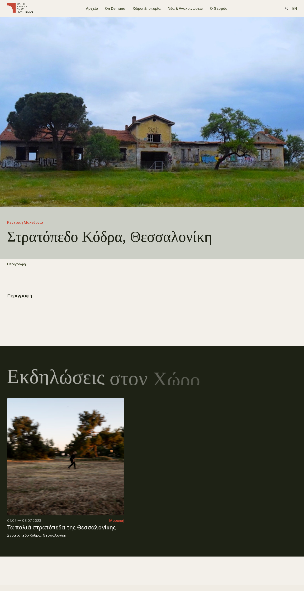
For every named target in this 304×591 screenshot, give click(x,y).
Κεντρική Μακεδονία (25, 222)
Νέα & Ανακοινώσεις (185, 8)
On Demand (115, 8)
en (294, 8)
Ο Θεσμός (218, 8)
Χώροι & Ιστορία (147, 8)
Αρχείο (92, 8)
